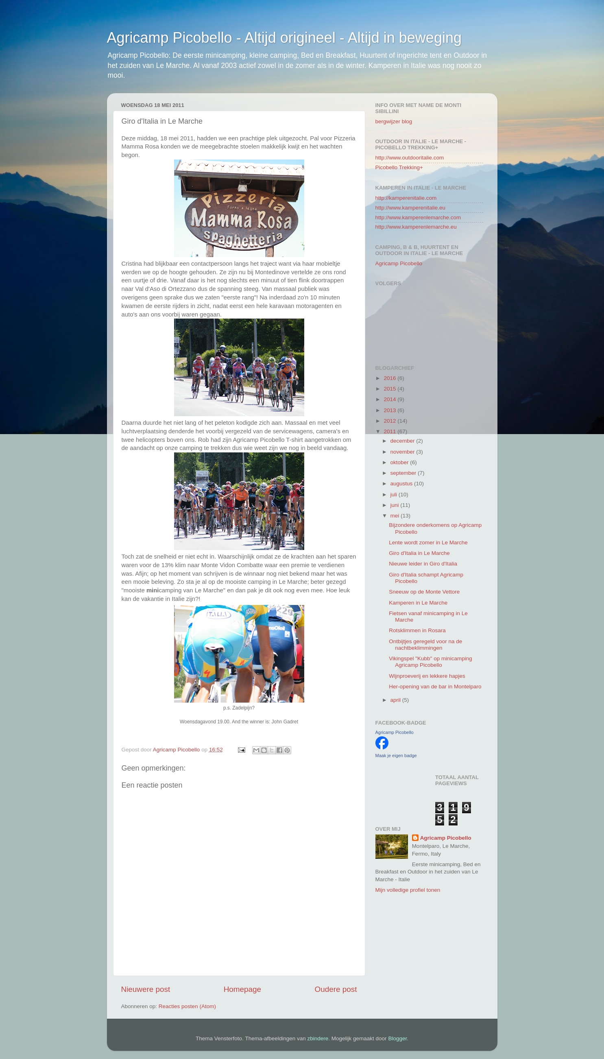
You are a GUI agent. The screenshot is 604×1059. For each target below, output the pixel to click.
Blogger (397, 1038)
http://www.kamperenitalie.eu (410, 208)
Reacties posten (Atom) (187, 1006)
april (396, 700)
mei (395, 516)
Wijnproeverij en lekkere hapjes (427, 676)
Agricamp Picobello (399, 263)
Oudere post (336, 989)
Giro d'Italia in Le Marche (419, 553)
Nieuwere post (145, 989)
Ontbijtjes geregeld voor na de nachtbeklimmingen (425, 644)
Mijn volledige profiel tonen (407, 890)
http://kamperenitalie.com (406, 198)
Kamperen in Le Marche (418, 603)
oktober (400, 462)
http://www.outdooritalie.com (409, 158)
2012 (390, 421)
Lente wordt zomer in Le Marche (428, 542)
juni (395, 505)
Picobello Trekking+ (399, 167)
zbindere (318, 1038)
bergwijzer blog (393, 121)
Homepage (242, 989)
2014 (390, 399)
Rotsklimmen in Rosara (417, 630)
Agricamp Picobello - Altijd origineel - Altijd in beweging (284, 37)
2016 (390, 378)
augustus (402, 483)
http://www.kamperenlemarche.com (418, 217)
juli (394, 494)
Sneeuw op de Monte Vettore (424, 592)
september (404, 473)
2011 (390, 431)
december (403, 441)
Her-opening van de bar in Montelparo (435, 686)
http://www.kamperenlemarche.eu (416, 227)
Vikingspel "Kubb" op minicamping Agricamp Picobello (430, 661)
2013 (390, 410)
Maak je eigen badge (396, 755)
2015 (390, 389)
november (403, 452)
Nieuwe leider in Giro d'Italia (423, 564)
